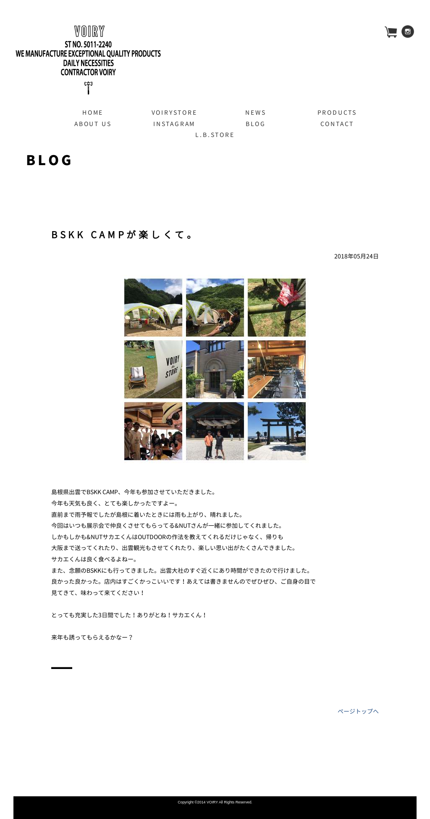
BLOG (256, 124)
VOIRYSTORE (174, 112)
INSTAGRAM (174, 124)
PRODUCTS (337, 112)
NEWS (255, 112)
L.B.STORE (214, 135)
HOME (92, 112)
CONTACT (337, 124)
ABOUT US (92, 124)
